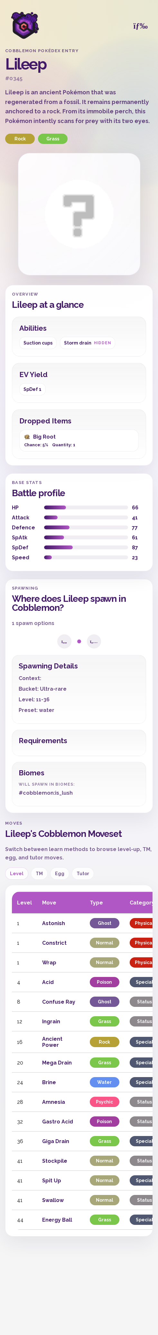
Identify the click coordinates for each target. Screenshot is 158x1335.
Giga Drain (55, 1141)
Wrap (49, 963)
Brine (49, 1082)
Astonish (53, 923)
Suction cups (37, 343)
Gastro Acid (57, 1122)
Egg (59, 873)
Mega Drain (57, 1063)
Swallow (53, 1200)
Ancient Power (52, 1042)
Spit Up (51, 1181)
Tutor (83, 873)
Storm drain (87, 343)
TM (39, 873)
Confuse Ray (58, 1002)
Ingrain (51, 1021)
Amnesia (53, 1102)
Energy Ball (57, 1220)
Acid (48, 982)
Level (16, 873)
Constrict (54, 943)
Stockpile (54, 1161)
